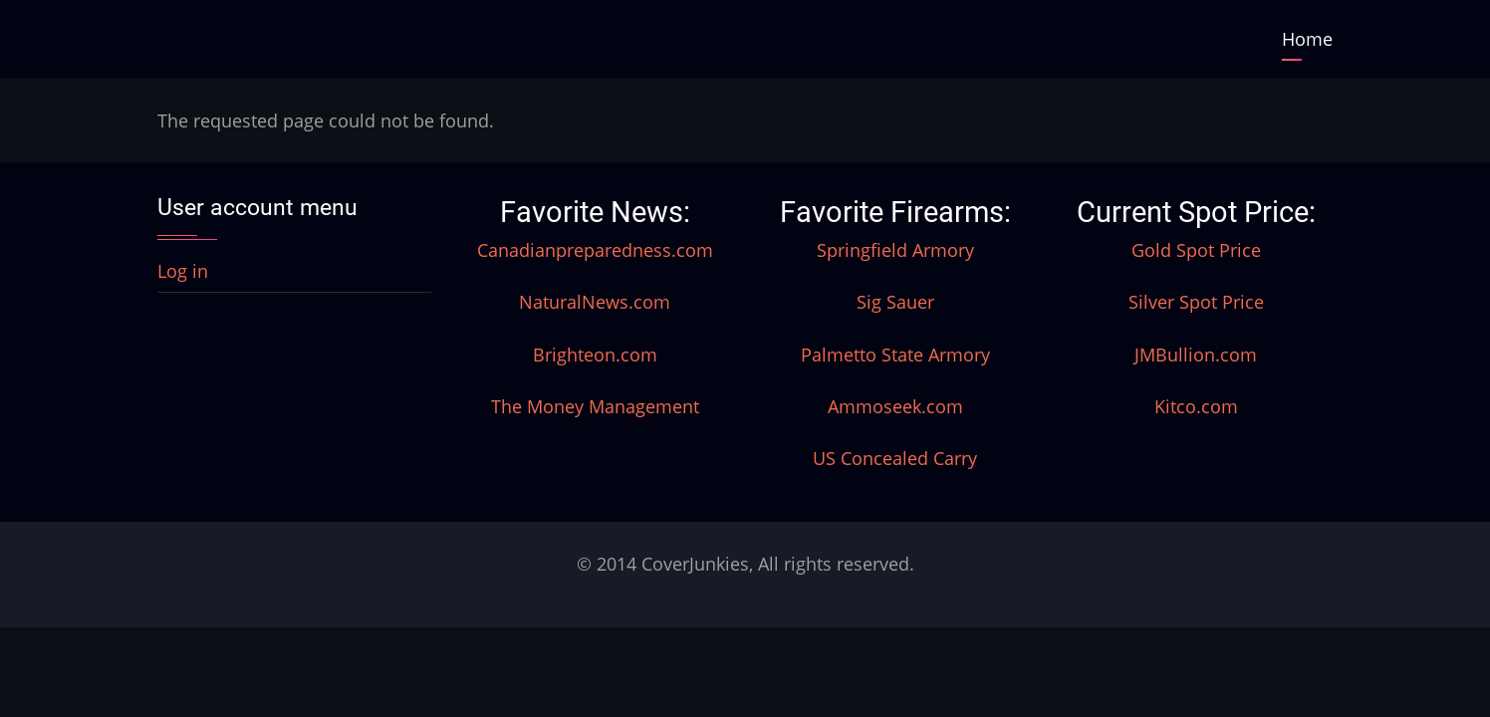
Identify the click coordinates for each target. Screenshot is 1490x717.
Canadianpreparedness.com (595, 250)
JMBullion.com (1195, 354)
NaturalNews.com (594, 302)
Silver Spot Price (1196, 302)
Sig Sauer (895, 302)
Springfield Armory (895, 250)
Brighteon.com (595, 354)
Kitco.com (1196, 406)
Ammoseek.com (895, 406)
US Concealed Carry (895, 458)
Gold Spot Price (1196, 250)
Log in (182, 271)
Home (1307, 39)
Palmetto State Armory (895, 354)
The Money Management (595, 406)
